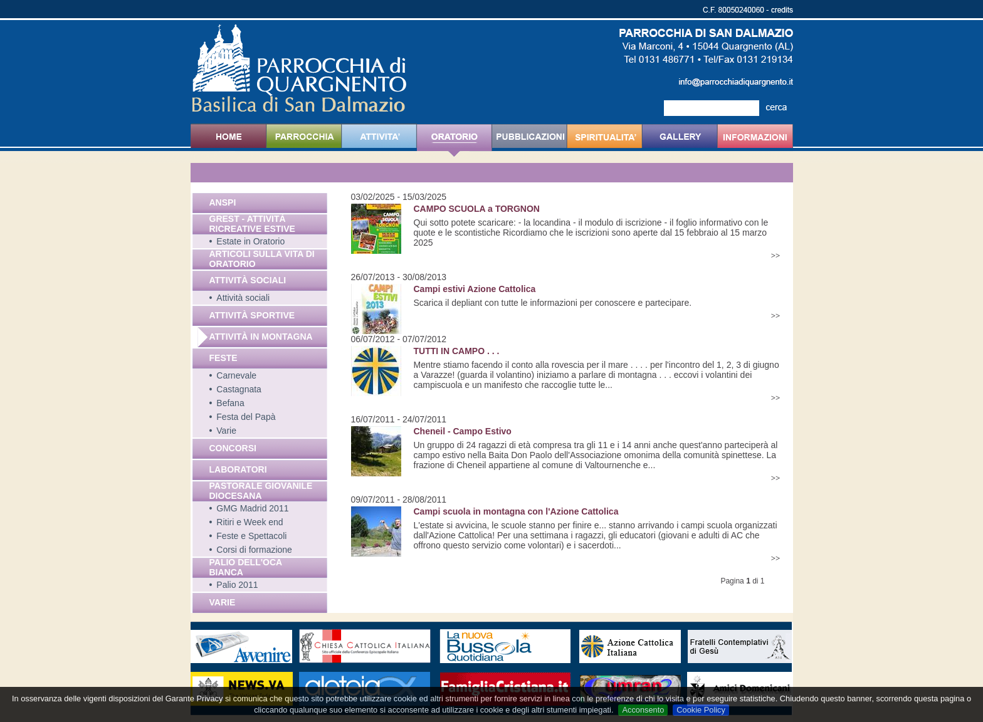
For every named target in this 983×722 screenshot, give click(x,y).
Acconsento (643, 709)
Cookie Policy (700, 709)
